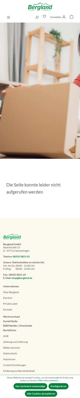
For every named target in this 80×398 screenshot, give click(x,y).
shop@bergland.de (21, 277)
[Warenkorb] (71, 17)
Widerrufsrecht (11, 347)
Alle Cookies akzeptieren (41, 393)
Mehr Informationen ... (49, 380)
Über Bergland (11, 292)
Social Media (10, 321)
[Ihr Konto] (58, 17)
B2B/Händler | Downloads (17, 325)
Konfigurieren (58, 386)
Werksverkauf (11, 316)
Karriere (7, 297)
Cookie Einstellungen (14, 364)
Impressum (9, 359)
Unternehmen (11, 286)
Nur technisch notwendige (30, 386)
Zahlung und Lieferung (15, 341)
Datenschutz (10, 353)
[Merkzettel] (44, 17)
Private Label (10, 303)
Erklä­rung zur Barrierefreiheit (19, 370)
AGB (5, 335)
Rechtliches (9, 330)
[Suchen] (37, 17)
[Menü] (8, 17)
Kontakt (7, 309)
